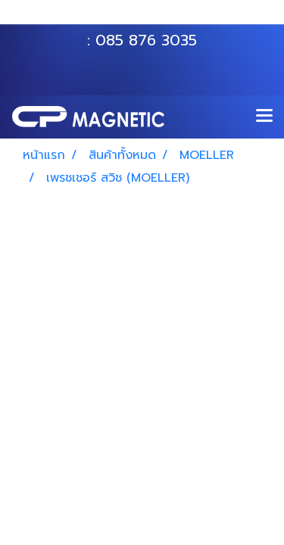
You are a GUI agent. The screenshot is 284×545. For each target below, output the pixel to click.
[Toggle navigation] (264, 116)
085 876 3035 (146, 40)
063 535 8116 (152, 17)
